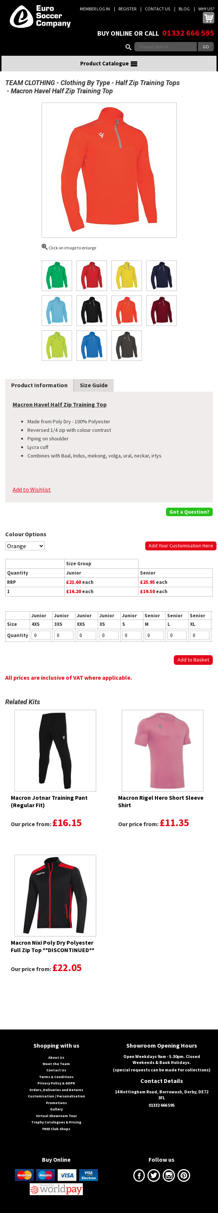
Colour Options (25, 534)
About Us (56, 1057)
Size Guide (94, 385)
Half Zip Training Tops (147, 83)
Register (127, 9)
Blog (184, 9)
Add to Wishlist (32, 489)
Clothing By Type (85, 83)
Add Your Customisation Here (181, 545)
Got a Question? (189, 511)
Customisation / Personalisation (56, 1096)
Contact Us (157, 9)
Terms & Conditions (56, 1076)
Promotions (56, 1102)
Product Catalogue (109, 63)
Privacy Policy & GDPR (56, 1083)
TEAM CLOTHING (30, 83)
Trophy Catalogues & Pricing (56, 1122)
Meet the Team (56, 1063)
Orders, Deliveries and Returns (56, 1089)
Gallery (56, 1109)
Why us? (206, 9)
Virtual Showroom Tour (56, 1115)
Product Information (39, 385)
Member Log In (95, 9)
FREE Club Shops (56, 1128)
